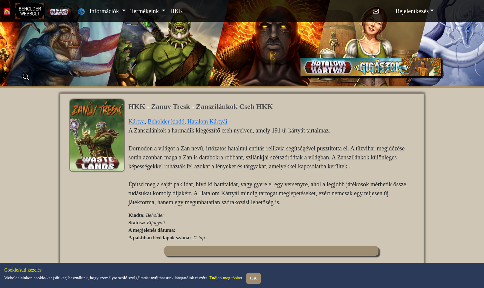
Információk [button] (104, 11)
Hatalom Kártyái (207, 121)
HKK (176, 11)
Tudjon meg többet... (227, 277)
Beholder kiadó (166, 121)
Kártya (137, 121)
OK (253, 278)
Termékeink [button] (145, 11)
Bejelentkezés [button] (412, 11)
